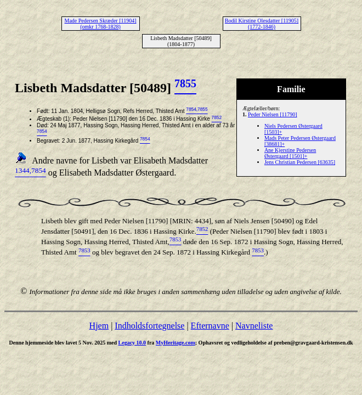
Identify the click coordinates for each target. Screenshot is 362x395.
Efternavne (210, 325)
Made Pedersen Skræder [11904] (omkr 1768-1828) (101, 24)
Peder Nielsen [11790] (272, 114)
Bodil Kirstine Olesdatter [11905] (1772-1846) (261, 24)
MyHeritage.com (175, 343)
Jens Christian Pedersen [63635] (299, 162)
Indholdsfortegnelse (149, 325)
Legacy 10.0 (132, 343)
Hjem (99, 325)
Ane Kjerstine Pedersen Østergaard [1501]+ (290, 153)
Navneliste (254, 325)
